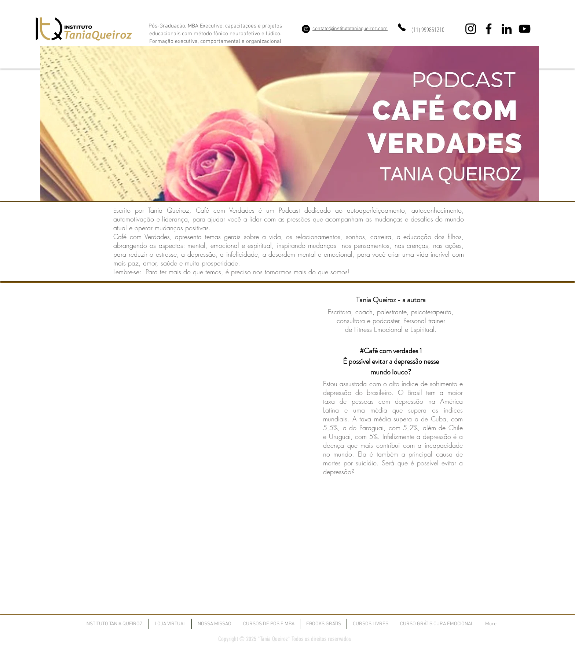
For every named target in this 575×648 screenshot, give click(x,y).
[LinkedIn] (506, 29)
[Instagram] (471, 29)
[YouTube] (524, 29)
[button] (268, 624)
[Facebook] (488, 29)
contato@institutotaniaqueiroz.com (350, 29)
